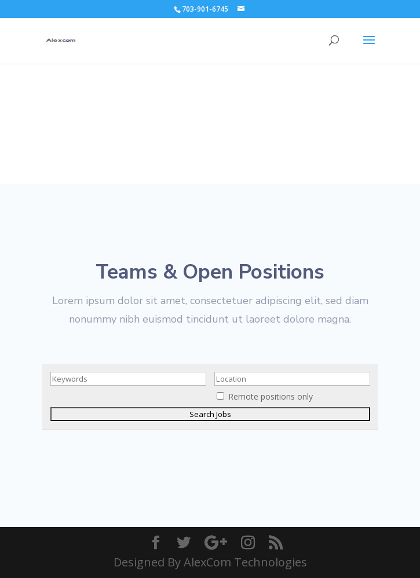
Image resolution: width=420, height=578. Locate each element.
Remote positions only (270, 396)
